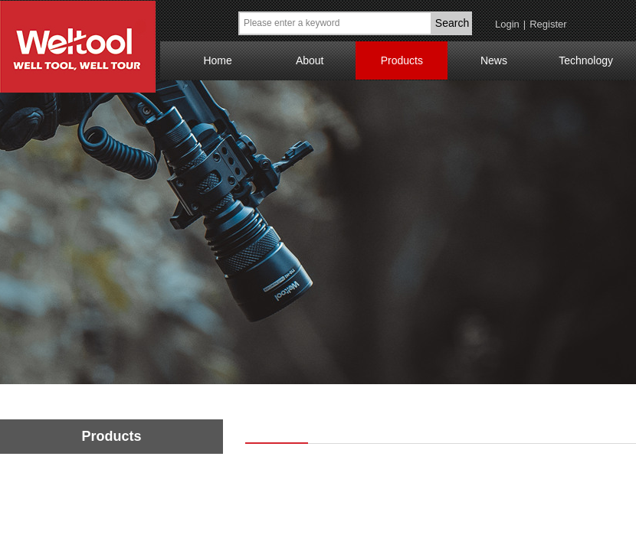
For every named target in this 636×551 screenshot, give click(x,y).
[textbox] (335, 23)
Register (547, 24)
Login (507, 24)
